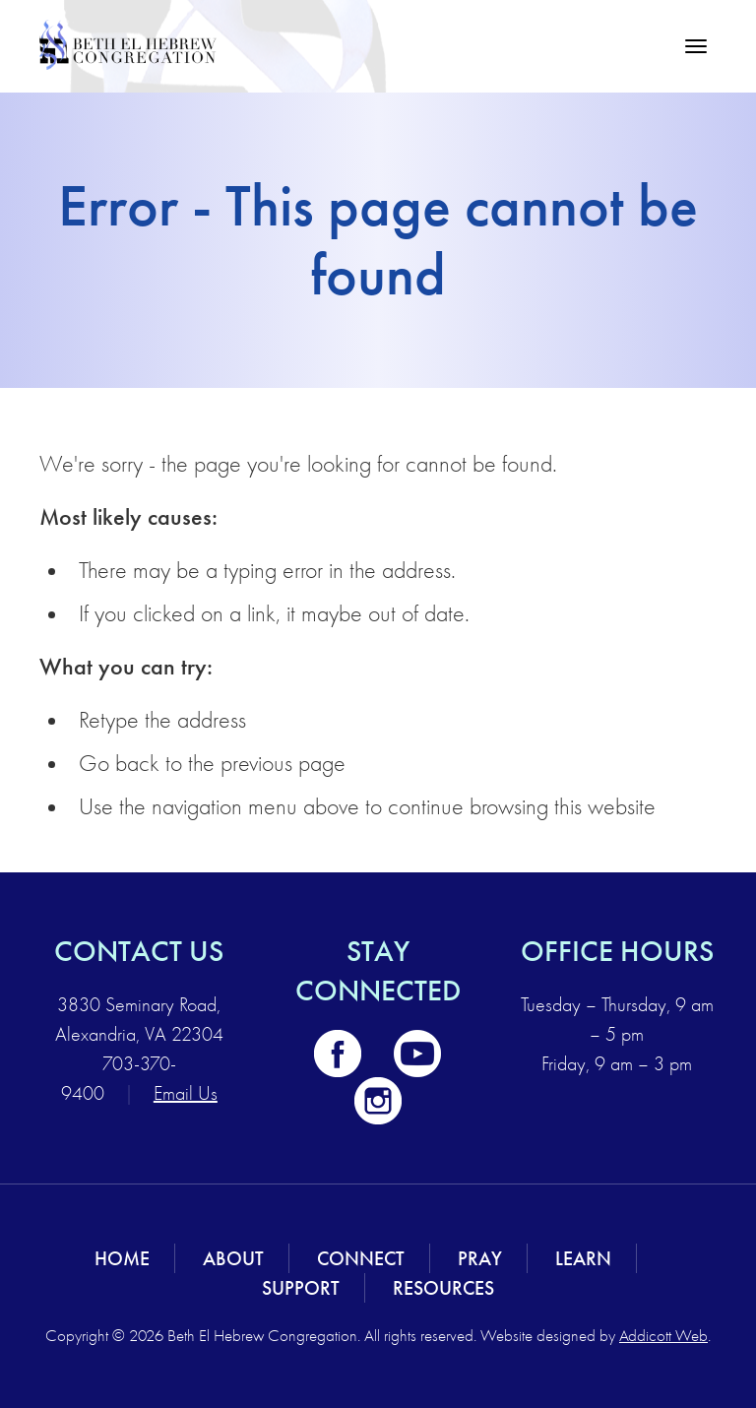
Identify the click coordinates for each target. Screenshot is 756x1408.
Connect (361, 1258)
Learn (583, 1258)
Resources (443, 1288)
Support (301, 1288)
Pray (480, 1258)
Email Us (186, 1093)
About (233, 1258)
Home (122, 1258)
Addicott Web (663, 1335)
